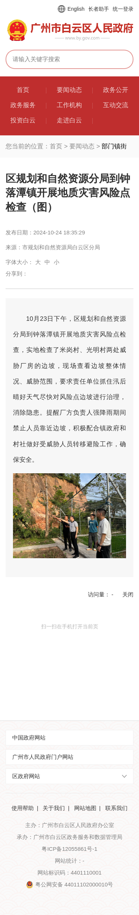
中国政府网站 (29, 737)
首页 (56, 146)
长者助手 (98, 9)
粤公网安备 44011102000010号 (74, 884)
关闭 (127, 594)
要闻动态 (82, 146)
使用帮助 (22, 808)
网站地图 (85, 808)
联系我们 (116, 808)
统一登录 (123, 9)
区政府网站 (26, 776)
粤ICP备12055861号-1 (69, 849)
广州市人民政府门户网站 (42, 757)
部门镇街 (114, 146)
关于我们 (54, 808)
